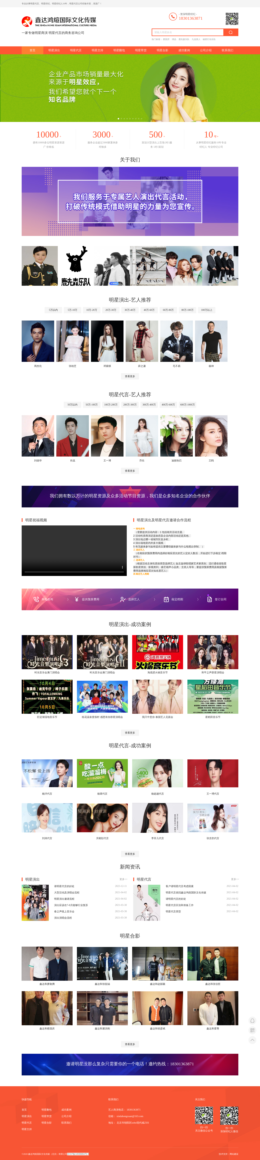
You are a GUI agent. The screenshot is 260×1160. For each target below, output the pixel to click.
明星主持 (97, 50)
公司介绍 (206, 50)
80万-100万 (189, 310)
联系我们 (227, 50)
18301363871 (182, 1063)
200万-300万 (130, 404)
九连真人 (196, 39)
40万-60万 (149, 310)
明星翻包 (119, 50)
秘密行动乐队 (209, 39)
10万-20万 (90, 310)
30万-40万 (130, 310)
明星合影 (162, 50)
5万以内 (51, 310)
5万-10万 (71, 310)
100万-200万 (110, 404)
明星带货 (141, 50)
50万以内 (71, 404)
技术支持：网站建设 (228, 1153)
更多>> (123, 879)
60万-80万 (169, 310)
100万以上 (209, 310)
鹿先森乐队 (184, 39)
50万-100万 (90, 404)
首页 (32, 50)
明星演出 (54, 50)
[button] (118, 118)
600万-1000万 (189, 404)
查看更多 (130, 376)
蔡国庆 (166, 39)
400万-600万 (169, 404)
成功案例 (184, 50)
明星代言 (76, 50)
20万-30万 (110, 310)
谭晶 (174, 39)
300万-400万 (150, 404)
